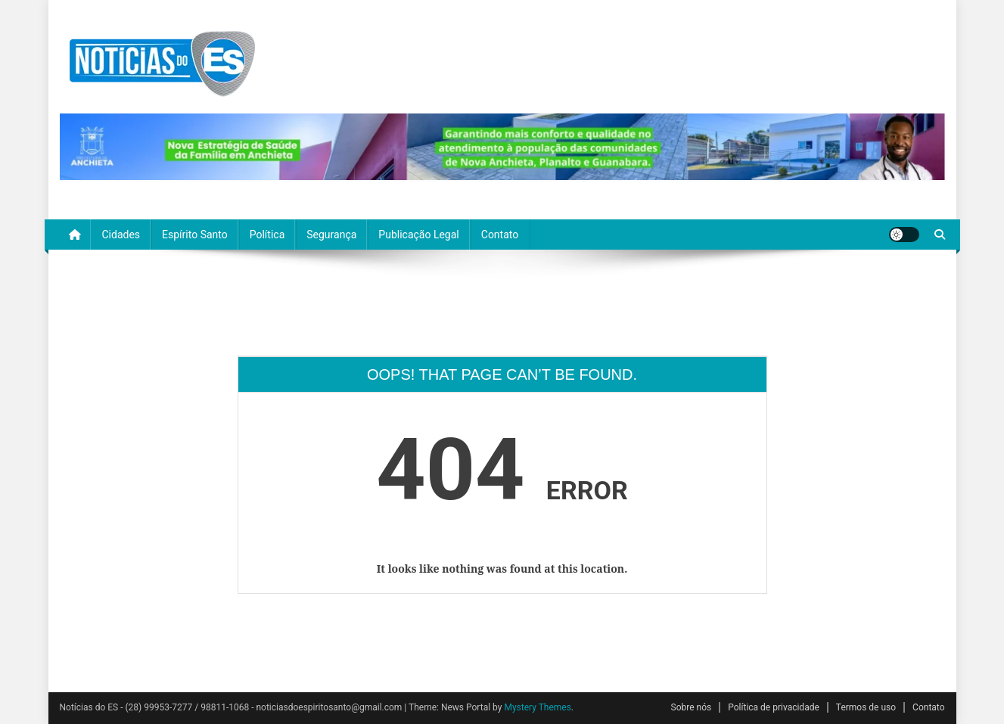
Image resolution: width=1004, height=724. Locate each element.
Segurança (331, 234)
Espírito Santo (195, 234)
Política (267, 234)
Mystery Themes (537, 707)
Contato (499, 234)
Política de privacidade (773, 707)
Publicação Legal (418, 234)
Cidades (121, 234)
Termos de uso (866, 707)
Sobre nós (691, 707)
